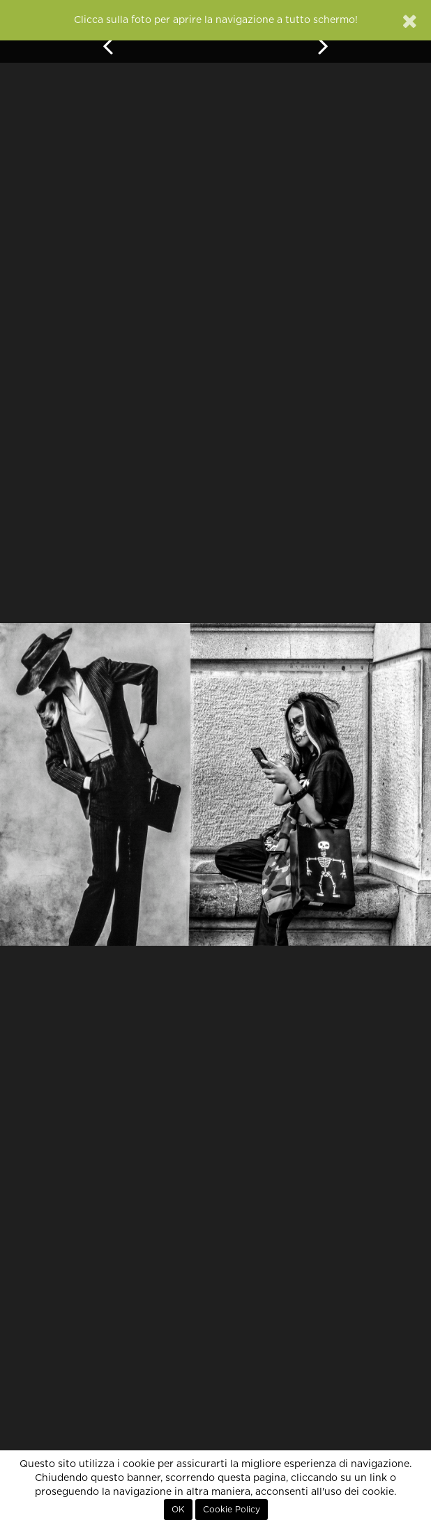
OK (178, 1509)
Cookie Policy (231, 1509)
